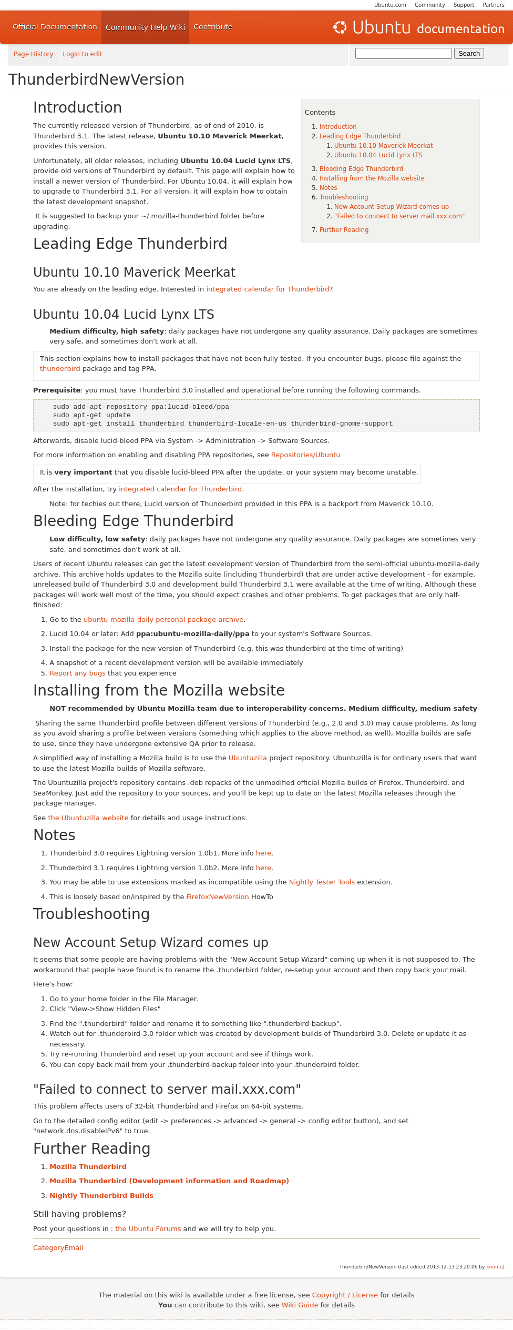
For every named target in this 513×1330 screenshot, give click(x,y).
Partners (494, 5)
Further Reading (344, 230)
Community (430, 5)
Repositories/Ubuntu (306, 455)
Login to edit (82, 54)
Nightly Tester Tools (322, 882)
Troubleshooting (344, 197)
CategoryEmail (58, 1248)
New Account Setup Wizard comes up (391, 206)
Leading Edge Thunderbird (360, 136)
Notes (328, 188)
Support (464, 5)
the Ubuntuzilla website (88, 818)
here (263, 853)
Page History (34, 54)
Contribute (212, 27)
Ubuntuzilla (248, 758)
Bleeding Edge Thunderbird (361, 169)
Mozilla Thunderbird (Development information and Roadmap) (169, 1181)
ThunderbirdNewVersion (96, 79)
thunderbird (60, 368)
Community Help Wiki (145, 27)
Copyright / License (345, 1295)
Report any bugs (77, 673)
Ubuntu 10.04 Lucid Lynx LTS (378, 155)
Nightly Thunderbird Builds (101, 1196)
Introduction (338, 126)
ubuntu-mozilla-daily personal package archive (163, 619)
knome (494, 1266)
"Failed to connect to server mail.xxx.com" (399, 216)
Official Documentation (55, 27)
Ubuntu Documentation (418, 27)
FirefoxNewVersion (218, 897)
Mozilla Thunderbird (88, 1167)
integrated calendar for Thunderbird (267, 289)
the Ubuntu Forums (148, 1229)
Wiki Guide (300, 1305)
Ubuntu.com (390, 5)
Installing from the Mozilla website (372, 178)
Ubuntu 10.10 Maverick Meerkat (383, 145)
